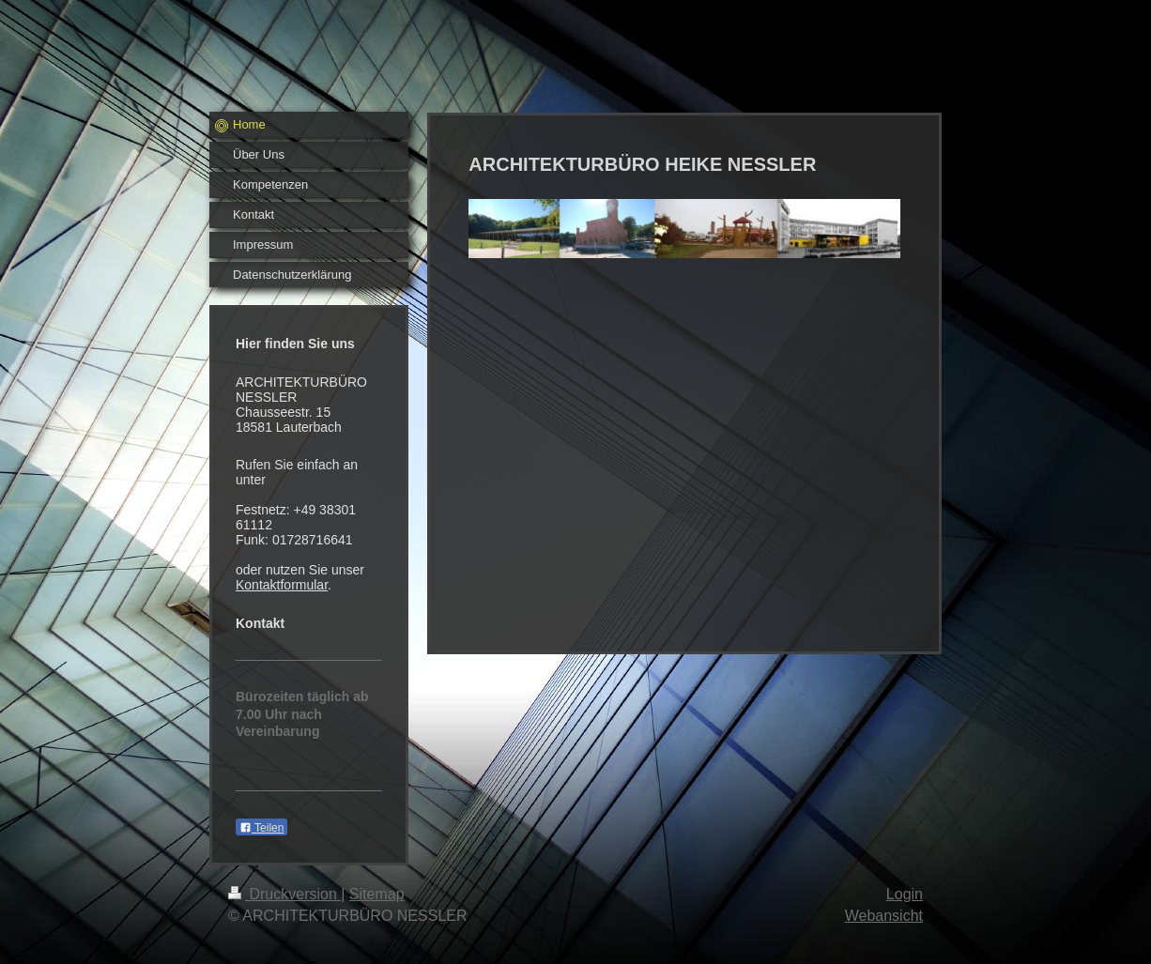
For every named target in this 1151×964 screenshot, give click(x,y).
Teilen (261, 827)
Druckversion (284, 894)
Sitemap (377, 894)
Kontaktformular (282, 584)
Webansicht (884, 916)
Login (904, 894)
